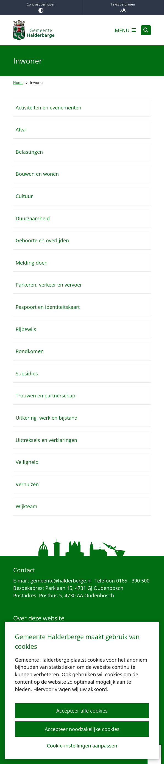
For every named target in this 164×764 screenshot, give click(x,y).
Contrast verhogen (41, 7)
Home (18, 82)
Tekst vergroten (123, 7)
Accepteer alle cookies (82, 710)
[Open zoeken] (146, 30)
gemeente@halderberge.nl (61, 580)
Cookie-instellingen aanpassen (82, 745)
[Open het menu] (125, 30)
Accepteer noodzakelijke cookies (82, 728)
